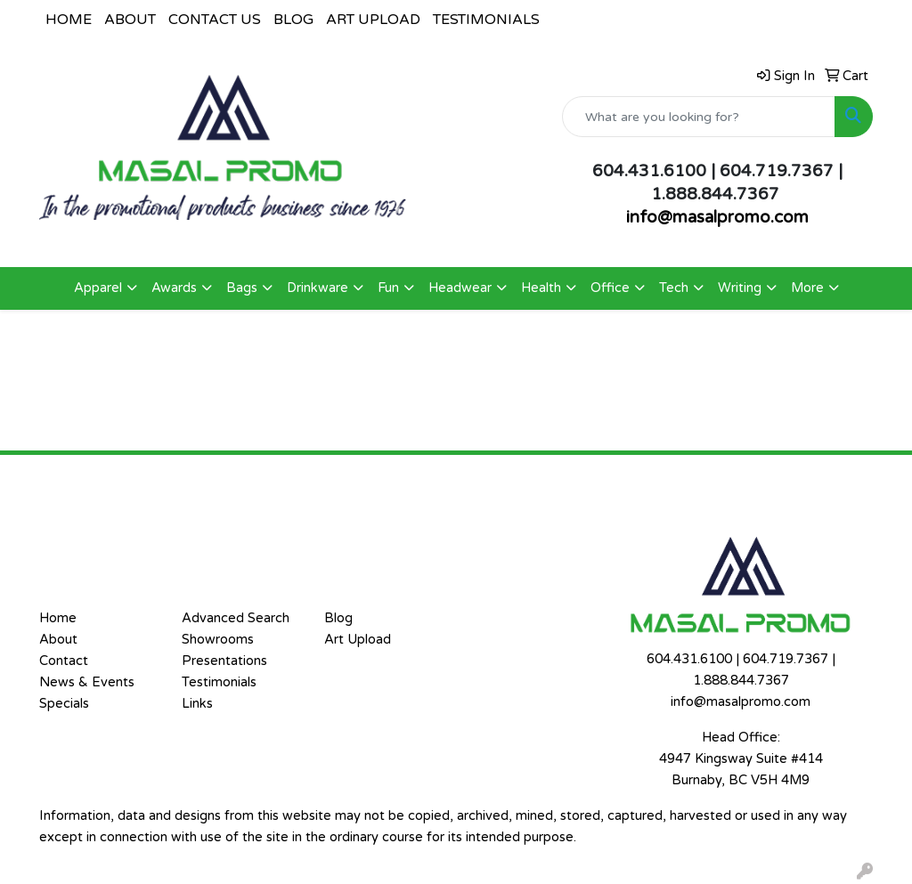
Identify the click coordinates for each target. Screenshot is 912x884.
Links (197, 703)
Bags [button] (241, 288)
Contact (63, 661)
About (58, 639)
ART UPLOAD (373, 19)
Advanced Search (235, 618)
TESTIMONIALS (486, 19)
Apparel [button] (98, 288)
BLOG (293, 19)
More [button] (807, 288)
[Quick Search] (698, 116)
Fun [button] (388, 288)
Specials (64, 703)
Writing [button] (739, 288)
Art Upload (357, 639)
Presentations (224, 661)
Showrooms (218, 639)
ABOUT (130, 19)
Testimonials (219, 682)
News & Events (86, 682)
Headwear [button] (460, 288)
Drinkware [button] (317, 288)
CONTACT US (214, 19)
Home (58, 618)
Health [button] (541, 288)
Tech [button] (673, 288)
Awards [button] (174, 288)
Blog (338, 618)
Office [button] (610, 288)
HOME (68, 19)
